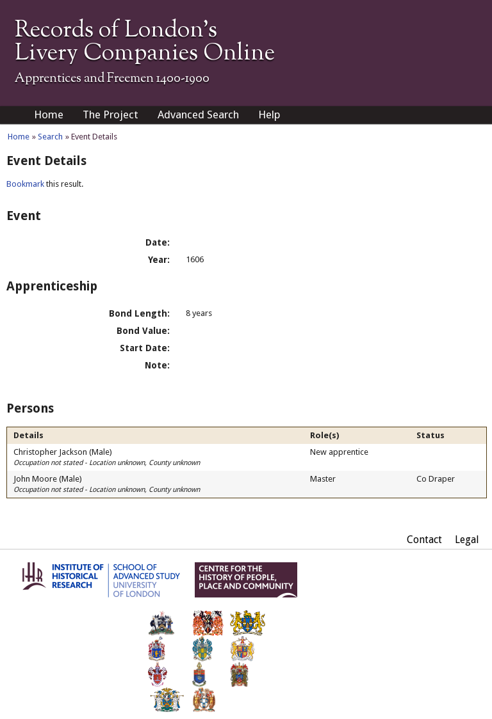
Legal (467, 539)
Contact (424, 539)
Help (269, 114)
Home (48, 114)
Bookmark (25, 184)
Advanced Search (198, 114)
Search (50, 136)
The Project (110, 114)
